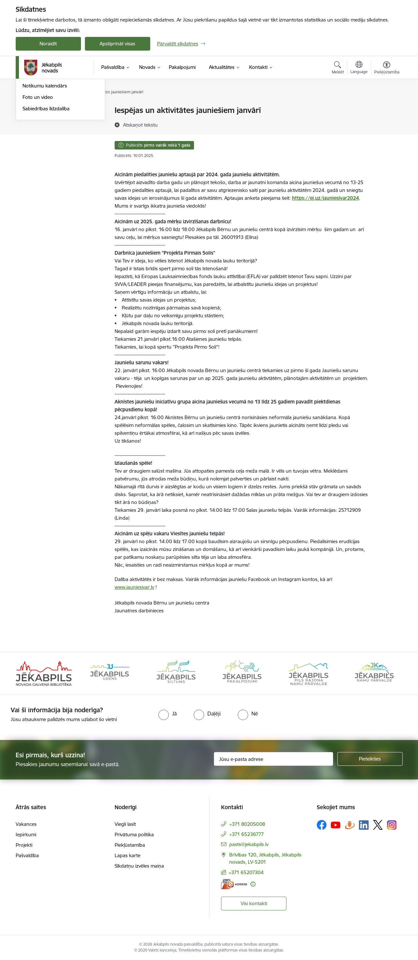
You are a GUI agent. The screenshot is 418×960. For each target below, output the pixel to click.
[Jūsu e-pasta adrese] (273, 759)
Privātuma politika (134, 834)
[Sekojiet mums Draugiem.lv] (350, 825)
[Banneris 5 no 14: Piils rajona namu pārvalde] (308, 673)
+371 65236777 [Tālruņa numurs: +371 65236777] (246, 834)
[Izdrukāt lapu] (386, 108)
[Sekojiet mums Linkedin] (364, 825)
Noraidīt (48, 43)
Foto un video (38, 167)
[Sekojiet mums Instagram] (392, 825)
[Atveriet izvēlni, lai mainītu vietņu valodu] (359, 68)
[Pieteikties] (370, 759)
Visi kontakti (254, 903)
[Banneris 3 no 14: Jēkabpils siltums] (176, 673)
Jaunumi (32, 111)
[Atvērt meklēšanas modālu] (338, 68)
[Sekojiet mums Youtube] (336, 824)
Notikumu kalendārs (45, 156)
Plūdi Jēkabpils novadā (47, 122)
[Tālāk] (388, 673)
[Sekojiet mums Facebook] (322, 825)
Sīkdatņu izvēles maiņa (139, 866)
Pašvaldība (27, 855)
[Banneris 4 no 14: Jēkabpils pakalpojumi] (242, 673)
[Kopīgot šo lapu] (386, 124)
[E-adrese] (234, 884)
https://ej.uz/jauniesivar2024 (325, 198)
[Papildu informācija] (252, 884)
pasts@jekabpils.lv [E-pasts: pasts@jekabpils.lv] (248, 844)
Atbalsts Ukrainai (41, 133)
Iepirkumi (26, 834)
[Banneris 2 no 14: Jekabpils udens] (110, 673)
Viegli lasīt (125, 824)
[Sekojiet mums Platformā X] (378, 825)
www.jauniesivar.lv (134, 587)
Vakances (26, 824)
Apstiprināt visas (117, 43)
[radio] (167, 713)
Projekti (24, 845)
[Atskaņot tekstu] (140, 125)
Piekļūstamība (130, 845)
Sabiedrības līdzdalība (46, 179)
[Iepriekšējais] (31, 673)
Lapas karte (127, 855)
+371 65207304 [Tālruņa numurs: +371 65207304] (246, 872)
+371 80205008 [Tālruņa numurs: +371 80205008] (247, 824)
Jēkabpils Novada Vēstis (48, 145)
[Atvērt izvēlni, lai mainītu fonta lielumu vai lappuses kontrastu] (387, 68)
